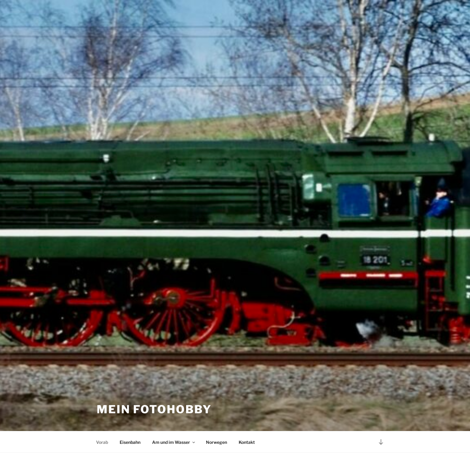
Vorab (102, 442)
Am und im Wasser (174, 442)
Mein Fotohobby (154, 409)
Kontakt (247, 442)
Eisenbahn (130, 442)
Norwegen (216, 442)
